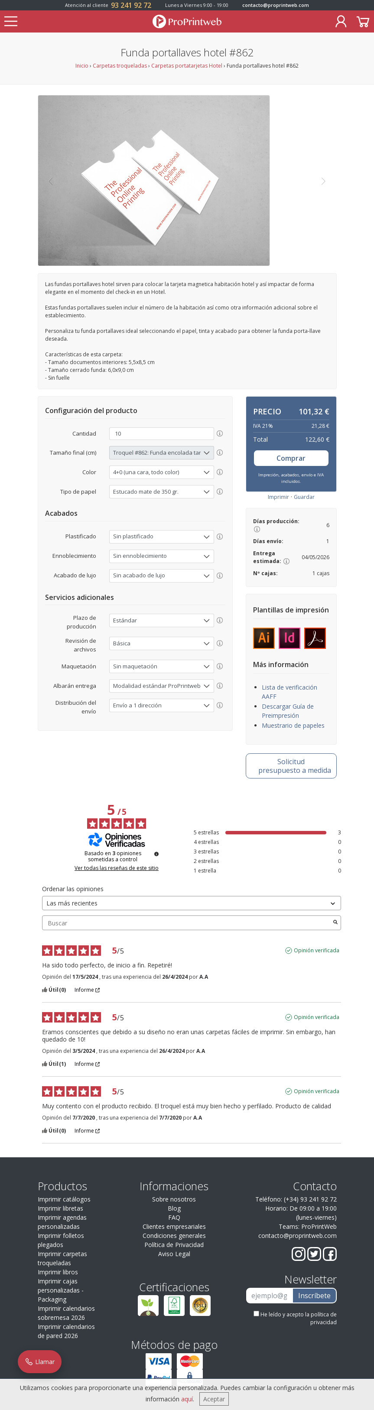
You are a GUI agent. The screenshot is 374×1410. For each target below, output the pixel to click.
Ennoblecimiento (74, 556)
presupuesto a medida (294, 766)
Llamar (40, 1362)
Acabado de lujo (75, 575)
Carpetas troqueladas (120, 65)
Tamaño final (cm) (73, 452)
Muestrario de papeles (293, 725)
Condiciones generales (174, 1235)
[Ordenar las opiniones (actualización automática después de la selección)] (191, 903)
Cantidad (84, 433)
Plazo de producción (81, 622)
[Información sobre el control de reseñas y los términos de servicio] (156, 853)
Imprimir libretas (60, 1208)
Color (89, 472)
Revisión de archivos (80, 645)
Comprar (291, 458)
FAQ (174, 1217)
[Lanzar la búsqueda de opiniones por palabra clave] (335, 923)
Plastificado (80, 536)
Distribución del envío (75, 707)
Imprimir (278, 497)
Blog (174, 1208)
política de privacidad (323, 1318)
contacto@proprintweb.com (275, 5)
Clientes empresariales (174, 1226)
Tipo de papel (78, 491)
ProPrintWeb (319, 1226)
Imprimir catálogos (64, 1199)
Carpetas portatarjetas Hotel (186, 65)
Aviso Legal (174, 1254)
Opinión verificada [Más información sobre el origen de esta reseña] (316, 950)
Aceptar (214, 1399)
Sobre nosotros (174, 1199)
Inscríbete (314, 1295)
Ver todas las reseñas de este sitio (117, 868)
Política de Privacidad (174, 1245)
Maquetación (79, 666)
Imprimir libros (58, 1272)
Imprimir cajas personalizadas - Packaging (61, 1290)
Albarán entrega (74, 686)
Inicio (81, 65)
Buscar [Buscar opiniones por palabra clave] (187, 923)
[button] (50, 180)
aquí (187, 1399)
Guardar (304, 497)
